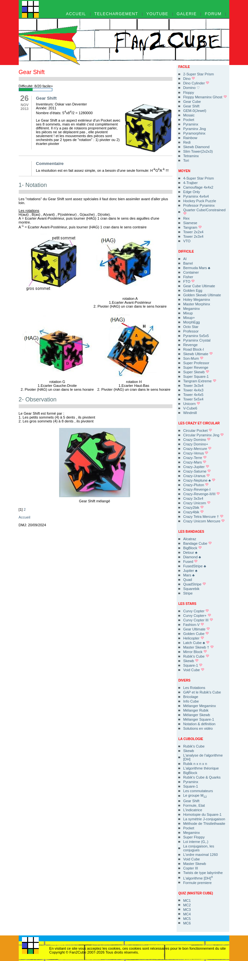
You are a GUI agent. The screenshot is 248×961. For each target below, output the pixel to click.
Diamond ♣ (192, 557)
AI (185, 259)
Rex (186, 218)
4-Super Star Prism (198, 178)
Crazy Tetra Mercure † (203, 517)
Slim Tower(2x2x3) (198, 151)
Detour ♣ (190, 552)
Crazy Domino (197, 440)
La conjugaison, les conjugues (198, 848)
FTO (189, 281)
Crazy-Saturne (197, 471)
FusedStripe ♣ (194, 566)
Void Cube (193, 670)
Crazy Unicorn (197, 503)
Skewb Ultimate (198, 354)
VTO (187, 241)
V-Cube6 (190, 408)
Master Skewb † (198, 647)
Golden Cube (196, 634)
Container (191, 272)
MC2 (187, 905)
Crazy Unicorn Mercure (204, 521)
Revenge (190, 345)
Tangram (192, 227)
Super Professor (196, 363)
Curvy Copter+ (197, 615)
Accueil (24, 517)
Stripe (187, 593)
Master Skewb (194, 864)
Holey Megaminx (196, 299)
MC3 (187, 910)
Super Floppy (194, 837)
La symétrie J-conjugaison (204, 819)
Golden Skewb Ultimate (202, 295)
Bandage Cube (197, 543)
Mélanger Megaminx (199, 706)
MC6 (187, 923)
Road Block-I (193, 349)
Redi (187, 142)
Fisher (188, 277)
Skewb (191, 661)
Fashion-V (193, 625)
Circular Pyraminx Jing (203, 435)
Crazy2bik (193, 507)
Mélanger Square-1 (198, 719)
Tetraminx (191, 156)
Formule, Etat (194, 805)
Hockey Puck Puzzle (199, 201)
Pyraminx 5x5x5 (196, 336)
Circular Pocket (197, 430)
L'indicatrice (192, 810)
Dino (189, 79)
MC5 (187, 919)
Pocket (188, 120)
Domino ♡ (191, 88)
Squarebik (191, 589)
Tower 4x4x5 (193, 395)
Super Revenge (195, 367)
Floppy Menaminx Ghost (205, 97)
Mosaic (188, 115)
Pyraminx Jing (194, 129)
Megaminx (191, 309)
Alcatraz (189, 539)
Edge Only (191, 192)
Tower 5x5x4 (193, 399)
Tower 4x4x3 (193, 390)
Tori (186, 160)
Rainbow (190, 138)
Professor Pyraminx (199, 205)
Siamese (190, 223)
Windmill (190, 413)
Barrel (188, 263)
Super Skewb (196, 372)
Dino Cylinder (196, 83)
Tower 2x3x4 (193, 236)
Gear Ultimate (196, 629)
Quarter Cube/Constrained (204, 211)
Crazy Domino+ (195, 444)
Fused (190, 561)
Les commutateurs (198, 791)
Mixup (188, 313)
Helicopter (193, 638)
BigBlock (192, 548)
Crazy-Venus (195, 453)
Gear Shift (191, 106)
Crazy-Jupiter (196, 467)
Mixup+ (189, 318)
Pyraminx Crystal (197, 340)
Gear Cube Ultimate (199, 286)
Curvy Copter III (198, 620)
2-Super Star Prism (198, 74)
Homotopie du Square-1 (202, 814)
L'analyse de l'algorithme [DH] (202, 757)
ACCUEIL (76, 14)
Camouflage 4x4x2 (198, 187)
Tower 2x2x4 (193, 232)
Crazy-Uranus (196, 476)
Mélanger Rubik (195, 710)
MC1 (187, 900)
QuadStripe (194, 584)
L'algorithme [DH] (198, 877)
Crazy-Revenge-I (197, 489)
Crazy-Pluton (196, 485)
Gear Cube (192, 102)
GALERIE (187, 14)
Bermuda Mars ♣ (196, 268)
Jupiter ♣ (190, 571)
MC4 (187, 914)
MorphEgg (191, 322)
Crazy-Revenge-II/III (201, 494)
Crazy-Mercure (197, 449)
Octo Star (190, 327)
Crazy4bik (193, 512)
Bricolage (190, 697)
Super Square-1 (196, 376)
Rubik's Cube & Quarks (202, 777)
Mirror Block (195, 652)
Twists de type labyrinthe (203, 873)
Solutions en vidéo (197, 728)
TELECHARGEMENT (116, 14)
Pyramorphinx (194, 133)
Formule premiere (197, 883)
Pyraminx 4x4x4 (196, 196)
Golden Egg (192, 290)
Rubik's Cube (196, 656)
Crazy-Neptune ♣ (199, 480)
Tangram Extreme (199, 381)
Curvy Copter (196, 611)
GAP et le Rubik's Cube (202, 692)
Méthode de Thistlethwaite (204, 823)
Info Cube (191, 701)
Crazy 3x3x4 (193, 498)
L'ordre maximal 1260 (200, 855)
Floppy (188, 92)
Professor (191, 331)
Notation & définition (199, 724)
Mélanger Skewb (196, 715)
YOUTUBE (157, 14)
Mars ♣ (188, 575)
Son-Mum (193, 358)
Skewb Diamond (196, 147)
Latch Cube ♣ (196, 643)
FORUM (213, 14)
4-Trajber (190, 183)
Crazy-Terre (195, 458)
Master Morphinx (196, 304)
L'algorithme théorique (201, 768)
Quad (187, 580)
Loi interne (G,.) (195, 842)
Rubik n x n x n (195, 764)
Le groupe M (195, 795)
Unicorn (191, 404)
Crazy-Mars (194, 462)
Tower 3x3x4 (193, 386)
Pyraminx (190, 124)
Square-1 (192, 665)
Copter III (190, 868)
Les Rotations (194, 688)
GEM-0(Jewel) (194, 111)
